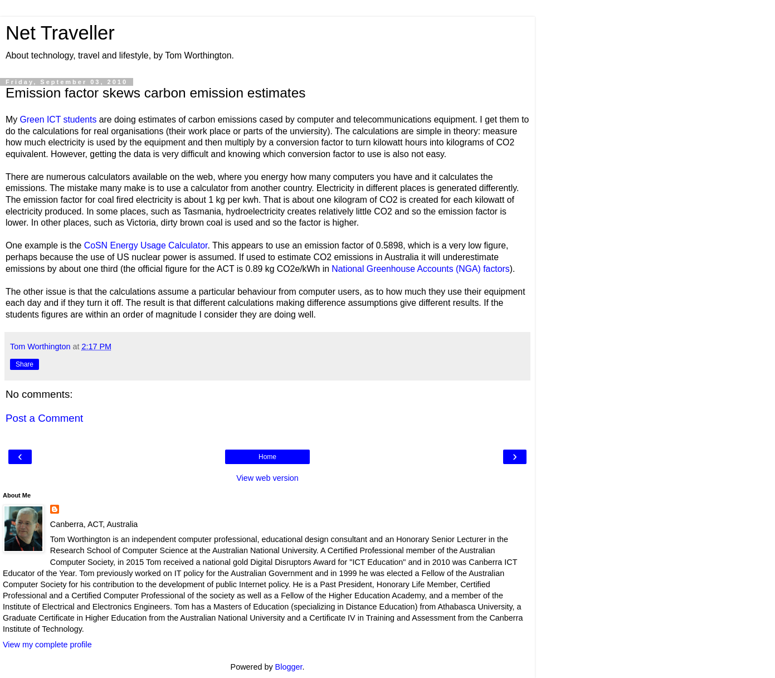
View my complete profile (47, 644)
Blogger (289, 666)
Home (267, 457)
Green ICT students (58, 119)
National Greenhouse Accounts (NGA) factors (420, 269)
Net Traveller (60, 32)
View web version (267, 478)
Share (24, 364)
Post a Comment (44, 418)
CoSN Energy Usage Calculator (146, 245)
